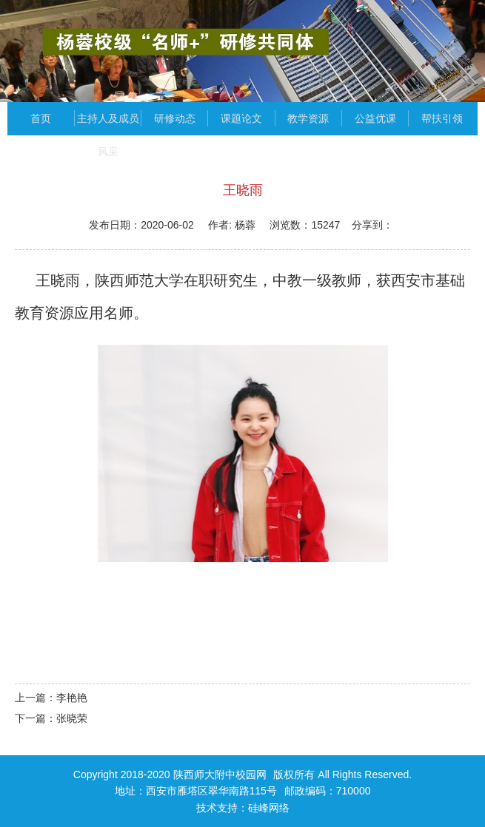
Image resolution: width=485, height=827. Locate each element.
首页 (40, 118)
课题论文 (241, 118)
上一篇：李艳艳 (51, 697)
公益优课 (375, 118)
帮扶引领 (442, 118)
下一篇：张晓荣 (51, 718)
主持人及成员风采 (108, 123)
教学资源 (308, 118)
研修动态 (174, 118)
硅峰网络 (269, 808)
